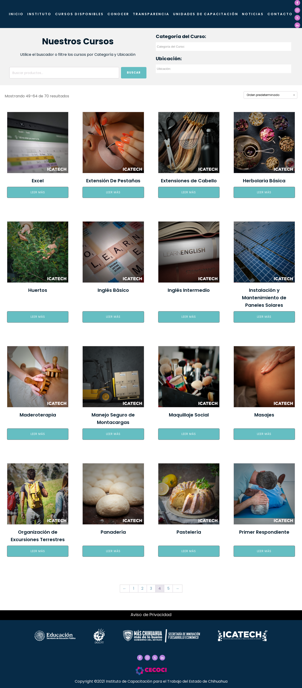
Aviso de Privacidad (151, 614)
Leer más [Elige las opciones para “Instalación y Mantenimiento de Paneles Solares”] (264, 317)
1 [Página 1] (133, 588)
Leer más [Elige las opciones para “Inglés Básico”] (113, 317)
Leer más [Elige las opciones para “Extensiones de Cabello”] (188, 192)
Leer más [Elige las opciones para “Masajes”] (264, 434)
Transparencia (151, 14)
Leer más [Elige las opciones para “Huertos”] (38, 317)
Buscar (134, 72)
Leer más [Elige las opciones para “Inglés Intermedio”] (188, 317)
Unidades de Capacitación (205, 14)
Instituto (39, 14)
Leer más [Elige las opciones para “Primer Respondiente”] (264, 551)
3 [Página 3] (151, 588)
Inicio (16, 14)
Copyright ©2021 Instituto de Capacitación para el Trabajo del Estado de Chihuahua (151, 681)
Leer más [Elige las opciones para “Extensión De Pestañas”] (113, 192)
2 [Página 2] (142, 588)
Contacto (280, 14)
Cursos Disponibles (79, 14)
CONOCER (118, 14)
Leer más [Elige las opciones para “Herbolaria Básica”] (264, 192)
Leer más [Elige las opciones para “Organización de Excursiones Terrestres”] (38, 551)
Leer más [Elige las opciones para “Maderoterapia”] (38, 434)
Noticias (253, 14)
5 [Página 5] (168, 588)
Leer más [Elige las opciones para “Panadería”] (113, 551)
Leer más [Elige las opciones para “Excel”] (38, 192)
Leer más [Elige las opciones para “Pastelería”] (188, 551)
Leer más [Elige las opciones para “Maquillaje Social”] (188, 434)
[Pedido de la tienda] (270, 95)
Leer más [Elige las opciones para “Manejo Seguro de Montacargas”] (113, 434)
